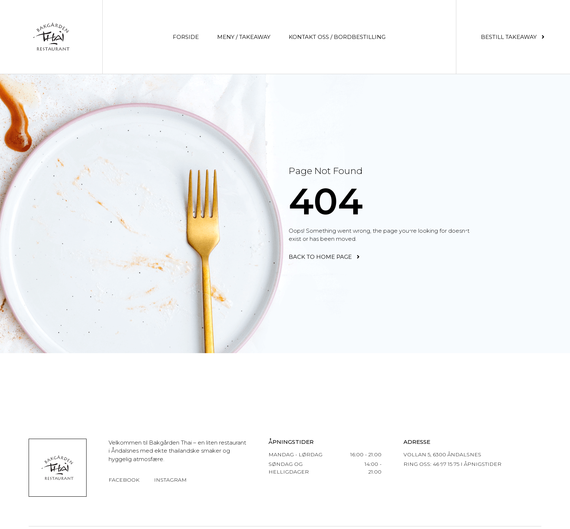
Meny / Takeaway (243, 36)
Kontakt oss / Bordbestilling (337, 36)
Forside (186, 36)
